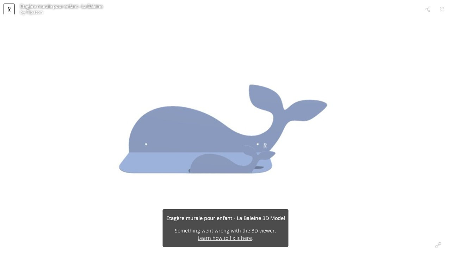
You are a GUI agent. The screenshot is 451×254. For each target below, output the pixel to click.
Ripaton (34, 12)
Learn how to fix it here (225, 238)
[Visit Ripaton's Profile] (9, 9)
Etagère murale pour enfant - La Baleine (61, 6)
